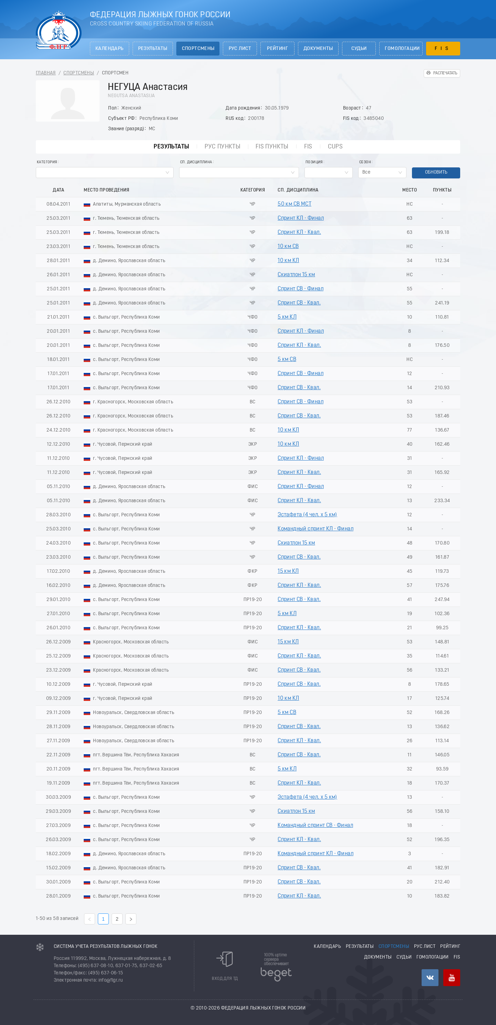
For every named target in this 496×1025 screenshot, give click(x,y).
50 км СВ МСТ (294, 204)
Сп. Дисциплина (196, 162)
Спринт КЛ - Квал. (299, 232)
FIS (443, 48)
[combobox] (105, 172)
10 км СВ (288, 246)
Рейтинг (277, 48)
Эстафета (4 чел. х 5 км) (307, 515)
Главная (46, 73)
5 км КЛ (287, 317)
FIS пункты (272, 147)
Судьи (359, 48)
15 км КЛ (288, 571)
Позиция (314, 162)
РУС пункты (222, 147)
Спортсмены (198, 48)
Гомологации (402, 48)
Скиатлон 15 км (296, 275)
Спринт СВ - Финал (300, 289)
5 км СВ (287, 359)
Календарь (109, 48)
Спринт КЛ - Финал (301, 218)
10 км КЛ (288, 260)
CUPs (335, 147)
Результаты (152, 48)
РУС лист (240, 48)
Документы (318, 48)
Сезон (365, 162)
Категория (47, 162)
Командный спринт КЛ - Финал (315, 529)
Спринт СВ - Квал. (299, 303)
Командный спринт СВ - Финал (315, 825)
